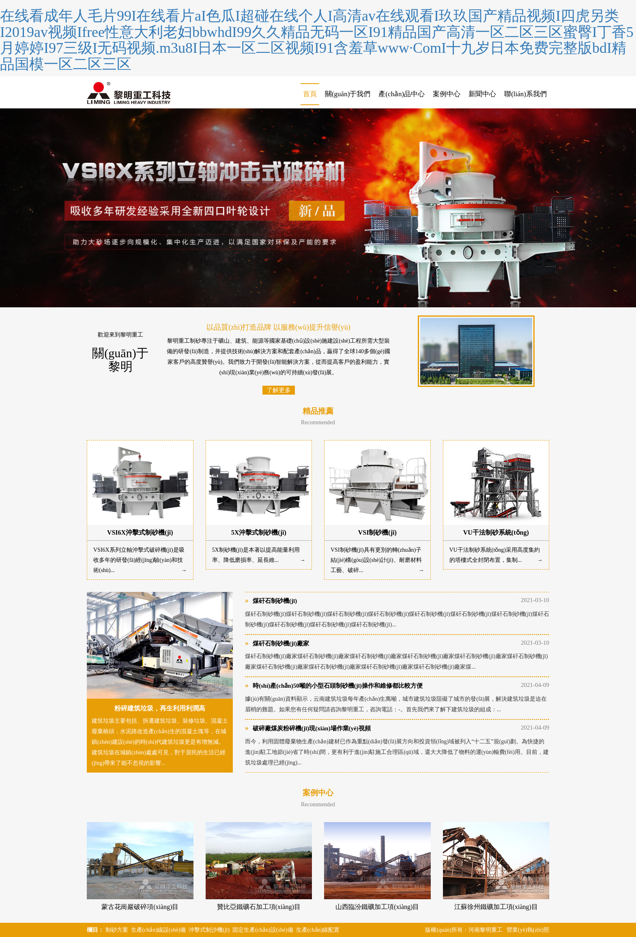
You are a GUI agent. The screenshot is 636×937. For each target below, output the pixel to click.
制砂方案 (116, 930)
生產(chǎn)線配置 (318, 930)
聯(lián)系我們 (525, 94)
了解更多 (278, 390)
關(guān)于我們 (347, 94)
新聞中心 (482, 94)
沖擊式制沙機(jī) (209, 930)
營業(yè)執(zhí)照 (528, 930)
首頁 (310, 94)
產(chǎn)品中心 (401, 94)
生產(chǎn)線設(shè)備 (158, 930)
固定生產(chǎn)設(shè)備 (262, 930)
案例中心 (446, 94)
